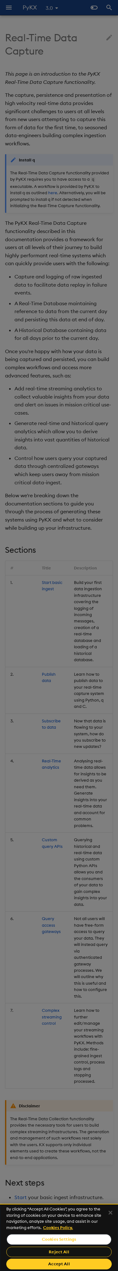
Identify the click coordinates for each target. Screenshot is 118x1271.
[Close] (110, 1213)
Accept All (59, 1263)
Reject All (59, 1251)
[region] (59, 1237)
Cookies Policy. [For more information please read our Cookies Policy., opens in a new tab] (58, 1227)
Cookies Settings (59, 1239)
